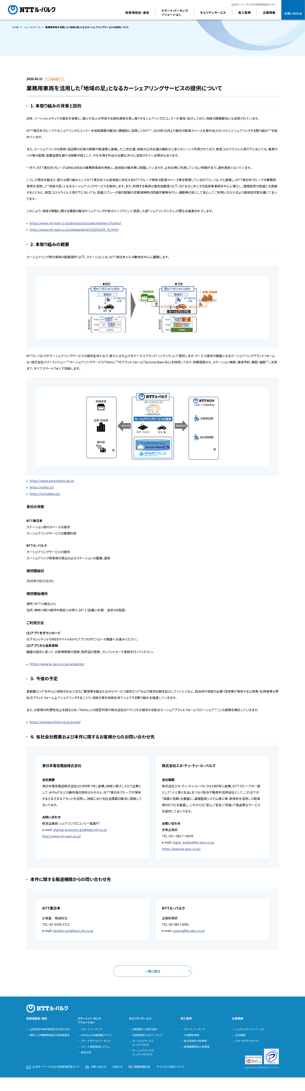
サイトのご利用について (170, 1065)
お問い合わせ (98, 1065)
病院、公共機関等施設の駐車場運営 (49, 1033)
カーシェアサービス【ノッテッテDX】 (143, 1041)
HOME (15, 27)
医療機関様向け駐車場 (196, 1045)
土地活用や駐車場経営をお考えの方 (50, 1027)
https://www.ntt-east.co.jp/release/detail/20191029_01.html (74, 229)
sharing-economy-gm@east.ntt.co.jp (80, 828)
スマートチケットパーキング (96, 1039)
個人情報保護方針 (140, 1065)
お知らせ (117, 1065)
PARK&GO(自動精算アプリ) (96, 1033)
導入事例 (186, 1017)
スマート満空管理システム (95, 1045)
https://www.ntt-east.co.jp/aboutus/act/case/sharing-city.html (75, 223)
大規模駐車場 (191, 1033)
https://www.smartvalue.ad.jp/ (52, 480)
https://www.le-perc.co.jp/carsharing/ (57, 663)
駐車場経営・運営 (36, 1017)
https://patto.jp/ (42, 486)
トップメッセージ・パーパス (249, 1027)
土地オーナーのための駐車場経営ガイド (253, 4)
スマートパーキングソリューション (89, 1018)
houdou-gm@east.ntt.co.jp (73, 928)
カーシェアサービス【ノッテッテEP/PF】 (143, 1050)
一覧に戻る (152, 969)
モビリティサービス (140, 1017)
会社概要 (240, 1033)
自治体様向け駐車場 (195, 1039)
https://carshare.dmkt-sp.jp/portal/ (55, 720)
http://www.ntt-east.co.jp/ (61, 834)
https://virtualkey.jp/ (45, 492)
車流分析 (86, 1050)
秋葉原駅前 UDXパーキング (147, 1033)
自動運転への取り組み (145, 1027)
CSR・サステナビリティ (247, 1039)
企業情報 (237, 1017)
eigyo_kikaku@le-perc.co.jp (193, 840)
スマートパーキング (91, 1027)
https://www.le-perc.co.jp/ (181, 847)
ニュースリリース (32, 27)
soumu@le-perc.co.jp (189, 928)
